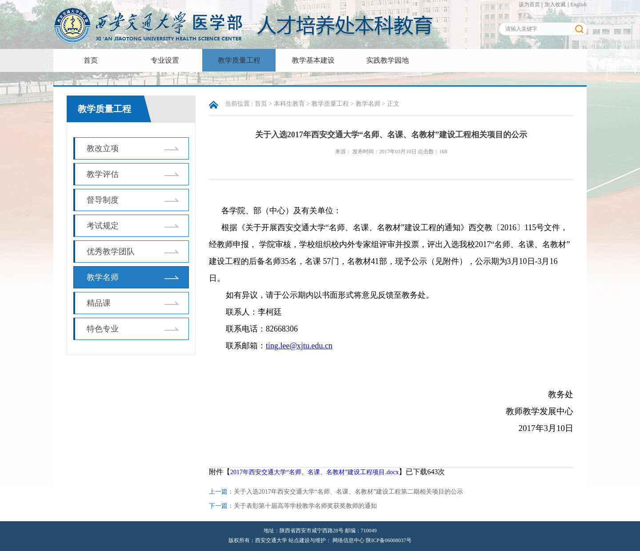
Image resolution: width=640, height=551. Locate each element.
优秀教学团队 (111, 251)
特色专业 (103, 328)
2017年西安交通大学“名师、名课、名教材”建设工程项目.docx (314, 472)
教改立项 (103, 148)
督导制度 (103, 200)
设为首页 (529, 4)
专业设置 (165, 60)
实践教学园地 (387, 60)
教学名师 (103, 277)
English (578, 4)
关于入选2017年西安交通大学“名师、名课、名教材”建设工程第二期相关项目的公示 (348, 491)
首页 (91, 60)
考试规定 (103, 225)
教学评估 (103, 174)
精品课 (99, 303)
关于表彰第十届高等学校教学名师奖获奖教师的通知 (305, 506)
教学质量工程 (239, 60)
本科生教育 (289, 103)
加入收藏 (555, 4)
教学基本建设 (313, 60)
